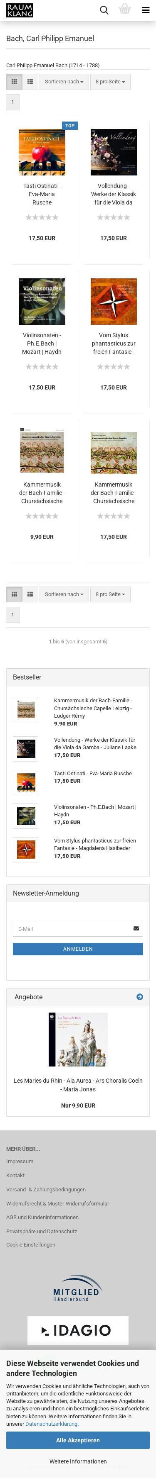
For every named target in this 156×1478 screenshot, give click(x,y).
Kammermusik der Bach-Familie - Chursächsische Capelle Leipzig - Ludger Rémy (42, 493)
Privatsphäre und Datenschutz (41, 1231)
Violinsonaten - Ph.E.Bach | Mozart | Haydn (42, 343)
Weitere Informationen (78, 1461)
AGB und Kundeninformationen (42, 1217)
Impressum (19, 1161)
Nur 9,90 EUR (78, 1105)
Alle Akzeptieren (78, 1440)
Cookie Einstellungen (30, 1245)
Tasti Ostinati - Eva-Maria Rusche (41, 194)
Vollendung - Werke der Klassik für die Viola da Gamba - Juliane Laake (113, 195)
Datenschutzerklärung (51, 1424)
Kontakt (15, 1175)
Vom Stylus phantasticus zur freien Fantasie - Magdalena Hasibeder (114, 344)
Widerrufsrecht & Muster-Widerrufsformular (57, 1203)
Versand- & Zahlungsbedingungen (46, 1189)
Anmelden (78, 949)
